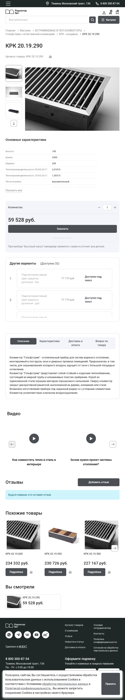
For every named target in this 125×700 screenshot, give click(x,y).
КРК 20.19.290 (31, 597)
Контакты (99, 633)
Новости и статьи (74, 641)
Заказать (62, 228)
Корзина (117, 12)
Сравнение (111, 12)
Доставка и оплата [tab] (76, 343)
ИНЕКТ (23, 646)
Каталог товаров (74, 625)
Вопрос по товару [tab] (102, 343)
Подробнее (16, 572)
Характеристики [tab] (49, 341)
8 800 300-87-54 (109, 3)
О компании (71, 630)
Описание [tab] (23, 341)
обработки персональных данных (65, 684)
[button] (14, 123)
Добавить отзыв (99, 482)
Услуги (68, 636)
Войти (104, 12)
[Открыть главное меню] (8, 3)
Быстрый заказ (62, 237)
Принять (110, 683)
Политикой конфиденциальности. (28, 688)
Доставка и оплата (75, 647)
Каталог (108, 19)
